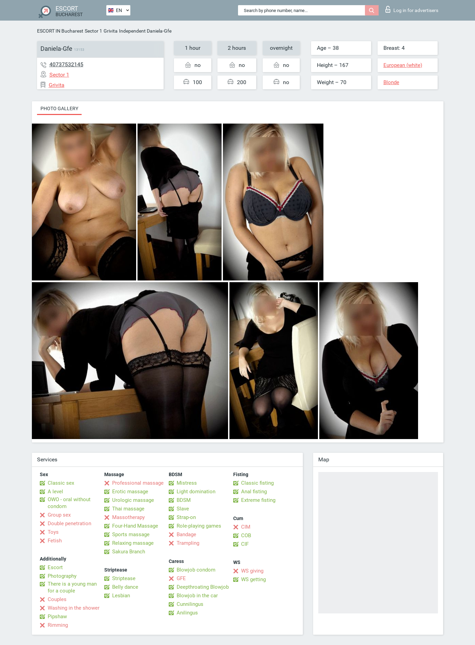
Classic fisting (257, 483)
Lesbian (121, 595)
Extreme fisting (258, 500)
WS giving (252, 571)
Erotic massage (130, 491)
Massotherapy (128, 517)
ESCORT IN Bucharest (60, 31)
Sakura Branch (128, 552)
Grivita (111, 31)
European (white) (402, 65)
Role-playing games (199, 526)
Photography (62, 576)
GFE (181, 578)
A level (55, 491)
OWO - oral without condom (69, 502)
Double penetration (69, 523)
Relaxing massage (133, 543)
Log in (411, 9)
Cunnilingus (190, 604)
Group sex (59, 515)
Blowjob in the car (197, 595)
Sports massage (131, 534)
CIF (245, 544)
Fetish (55, 541)
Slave (183, 509)
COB (246, 535)
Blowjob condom (196, 570)
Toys (53, 532)
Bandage (186, 534)
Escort (55, 567)
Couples (57, 599)
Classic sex (61, 483)
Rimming (58, 625)
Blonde (391, 82)
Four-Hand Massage (135, 526)
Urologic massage (133, 500)
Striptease (123, 578)
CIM (245, 527)
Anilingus (187, 613)
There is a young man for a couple (72, 587)
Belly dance (125, 587)
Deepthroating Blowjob (203, 587)
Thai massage (128, 509)
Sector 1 (93, 31)
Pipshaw (57, 616)
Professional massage (138, 483)
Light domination (196, 491)
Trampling (188, 543)
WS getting (253, 579)
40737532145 (66, 64)
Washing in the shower (73, 608)
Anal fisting (254, 491)
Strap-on (186, 517)
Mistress (187, 483)
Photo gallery (59, 108)
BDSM (184, 500)
